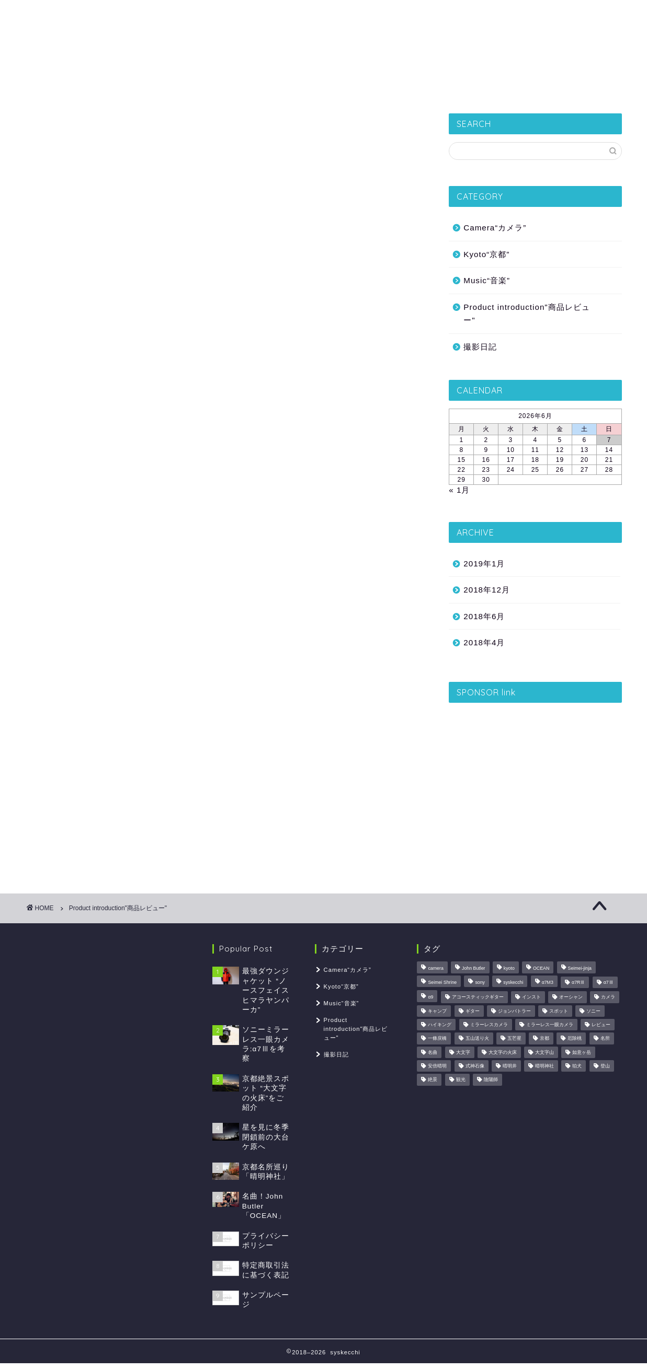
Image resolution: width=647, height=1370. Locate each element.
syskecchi (324, 37)
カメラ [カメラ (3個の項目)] (608, 997)
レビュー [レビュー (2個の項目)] (601, 1024)
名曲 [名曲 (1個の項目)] (432, 1052)
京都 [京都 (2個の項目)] (544, 1038)
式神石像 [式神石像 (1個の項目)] (475, 1066)
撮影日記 (180, 86)
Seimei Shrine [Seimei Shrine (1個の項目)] (442, 982)
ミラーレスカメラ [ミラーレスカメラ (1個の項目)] (489, 1024)
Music (471, 86)
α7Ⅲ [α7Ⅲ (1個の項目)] (609, 982)
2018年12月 (486, 589)
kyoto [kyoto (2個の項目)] (509, 968)
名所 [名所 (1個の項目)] (605, 1038)
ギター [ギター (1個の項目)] (473, 1011)
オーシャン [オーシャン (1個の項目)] (571, 997)
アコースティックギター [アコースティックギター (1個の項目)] (478, 997)
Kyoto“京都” (245, 86)
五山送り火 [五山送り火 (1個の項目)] (477, 1038)
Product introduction (335, 86)
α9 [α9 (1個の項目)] (430, 997)
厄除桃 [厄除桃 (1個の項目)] (574, 1038)
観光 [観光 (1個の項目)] (461, 1080)
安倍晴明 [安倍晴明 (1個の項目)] (437, 1066)
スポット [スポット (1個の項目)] (558, 1011)
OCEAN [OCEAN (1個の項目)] (541, 968)
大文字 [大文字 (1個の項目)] (463, 1052)
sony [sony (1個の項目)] (480, 982)
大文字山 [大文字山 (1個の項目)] (544, 1052)
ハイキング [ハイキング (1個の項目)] (439, 1024)
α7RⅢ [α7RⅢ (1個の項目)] (578, 982)
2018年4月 (484, 642)
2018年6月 (484, 616)
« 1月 (459, 489)
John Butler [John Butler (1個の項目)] (473, 968)
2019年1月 (484, 563)
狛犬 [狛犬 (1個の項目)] (577, 1066)
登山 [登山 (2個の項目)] (605, 1066)
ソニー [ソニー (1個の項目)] (593, 1011)
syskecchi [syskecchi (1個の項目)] (513, 982)
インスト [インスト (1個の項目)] (531, 997)
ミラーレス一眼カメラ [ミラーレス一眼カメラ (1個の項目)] (549, 1024)
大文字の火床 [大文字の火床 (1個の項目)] (503, 1052)
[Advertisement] (535, 782)
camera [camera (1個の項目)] (435, 968)
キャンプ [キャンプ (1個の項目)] (437, 1011)
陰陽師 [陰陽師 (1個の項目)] (491, 1080)
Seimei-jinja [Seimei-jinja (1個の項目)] (580, 968)
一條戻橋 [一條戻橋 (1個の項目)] (437, 1038)
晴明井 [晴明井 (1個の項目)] (510, 1066)
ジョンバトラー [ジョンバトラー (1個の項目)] (514, 1011)
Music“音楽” (486, 280)
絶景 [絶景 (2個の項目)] (432, 1080)
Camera (418, 86)
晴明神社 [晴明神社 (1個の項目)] (544, 1066)
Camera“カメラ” (494, 227)
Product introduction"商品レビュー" (526, 314)
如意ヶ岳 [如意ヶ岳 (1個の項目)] (581, 1052)
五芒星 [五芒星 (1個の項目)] (514, 1038)
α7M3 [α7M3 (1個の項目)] (547, 982)
